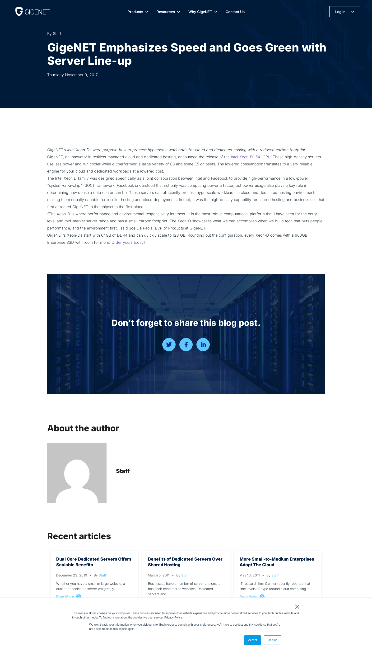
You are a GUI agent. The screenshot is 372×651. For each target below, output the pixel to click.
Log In (340, 11)
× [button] (296, 606)
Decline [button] (272, 640)
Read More (65, 597)
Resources (166, 11)
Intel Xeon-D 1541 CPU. (251, 157)
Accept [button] (252, 640)
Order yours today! (128, 242)
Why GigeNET (200, 11)
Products (135, 11)
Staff (123, 471)
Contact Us (235, 11)
